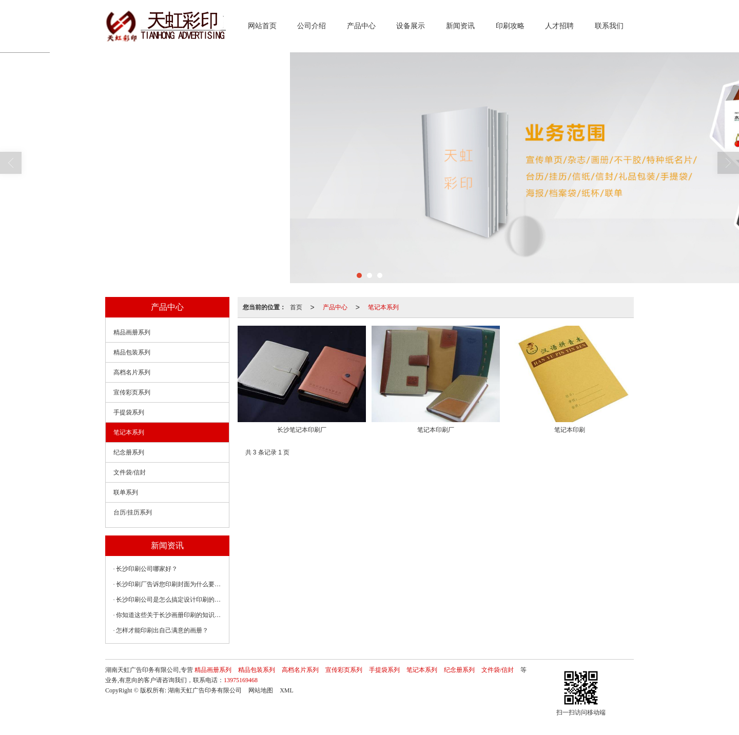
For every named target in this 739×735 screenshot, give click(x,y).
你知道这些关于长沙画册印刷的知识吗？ (170, 615)
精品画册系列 (131, 332)
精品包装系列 (131, 352)
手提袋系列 (128, 412)
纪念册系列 (128, 452)
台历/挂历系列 (132, 512)
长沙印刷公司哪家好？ (147, 568)
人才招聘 (559, 26)
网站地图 (260, 690)
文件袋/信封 (129, 472)
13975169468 (241, 680)
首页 (296, 307)
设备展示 (410, 26)
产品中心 (361, 26)
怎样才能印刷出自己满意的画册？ (162, 630)
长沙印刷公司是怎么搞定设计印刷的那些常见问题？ (170, 599)
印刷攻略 (510, 26)
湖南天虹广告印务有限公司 (205, 690)
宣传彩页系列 (131, 392)
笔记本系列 (383, 307)
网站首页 (262, 26)
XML (287, 690)
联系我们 (609, 26)
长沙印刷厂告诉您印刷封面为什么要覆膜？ (170, 584)
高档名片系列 (131, 372)
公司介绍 (311, 26)
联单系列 (125, 492)
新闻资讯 (460, 26)
